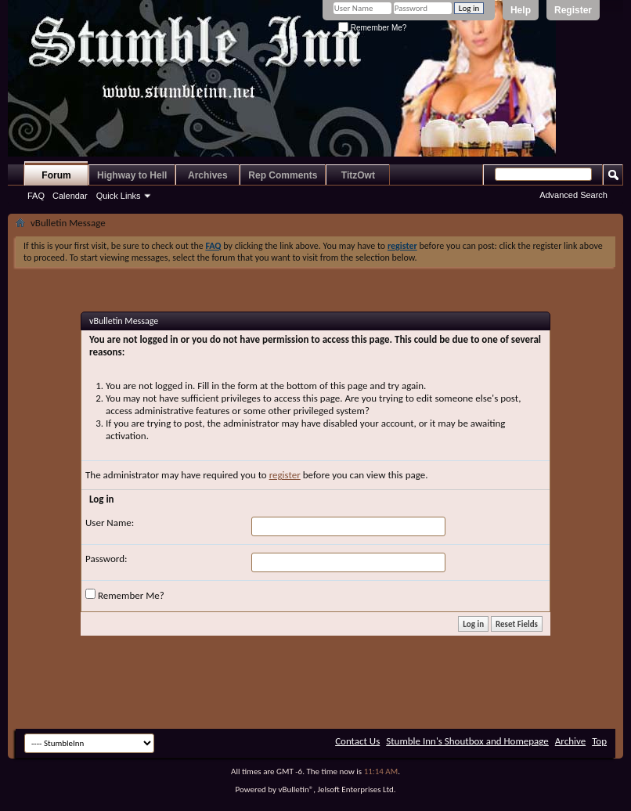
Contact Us (357, 741)
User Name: (109, 522)
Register (573, 10)
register (285, 475)
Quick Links (118, 195)
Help (520, 10)
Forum (55, 175)
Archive (570, 741)
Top (599, 741)
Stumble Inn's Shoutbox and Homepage (467, 741)
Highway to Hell (132, 175)
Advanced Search (573, 195)
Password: (106, 558)
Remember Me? (372, 27)
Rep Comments (282, 175)
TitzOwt (358, 175)
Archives (208, 175)
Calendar (70, 195)
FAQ (36, 195)
